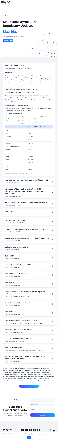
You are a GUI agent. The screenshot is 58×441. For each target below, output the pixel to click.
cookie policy (51, 434)
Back (5, 16)
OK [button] (29, 437)
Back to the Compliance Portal (29, 386)
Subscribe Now (8, 40)
